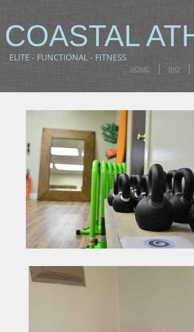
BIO (174, 69)
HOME (140, 69)
